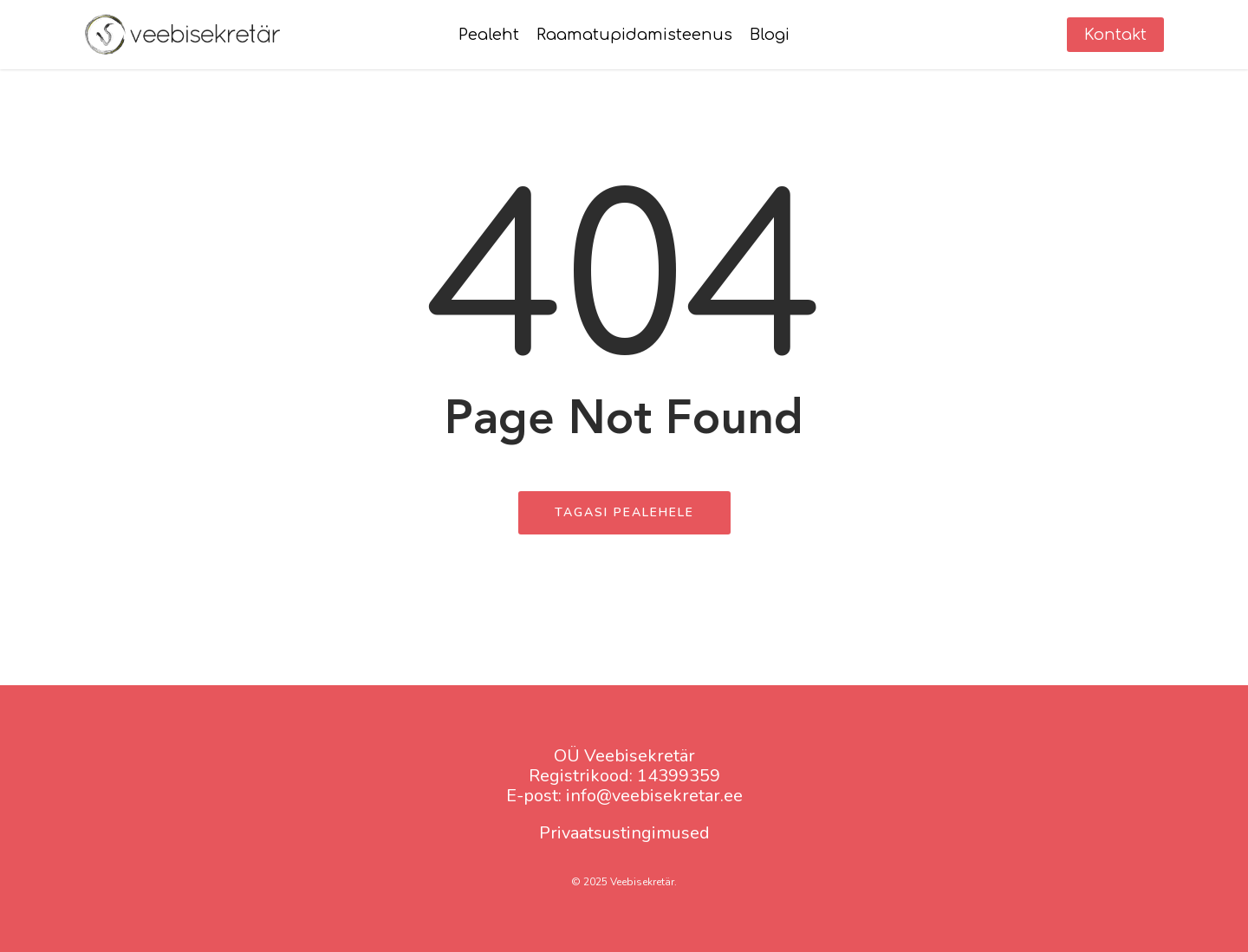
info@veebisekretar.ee (654, 795)
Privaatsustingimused (624, 833)
